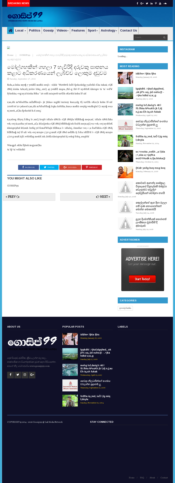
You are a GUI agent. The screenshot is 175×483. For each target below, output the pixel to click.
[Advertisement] (128, 14)
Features (78, 30)
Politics (34, 30)
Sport (93, 30)
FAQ (142, 478)
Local (20, 30)
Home (10, 115)
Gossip (48, 30)
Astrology (109, 30)
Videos (63, 30)
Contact (164, 478)
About (152, 478)
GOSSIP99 (25, 115)
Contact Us (128, 30)
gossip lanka (125, 308)
